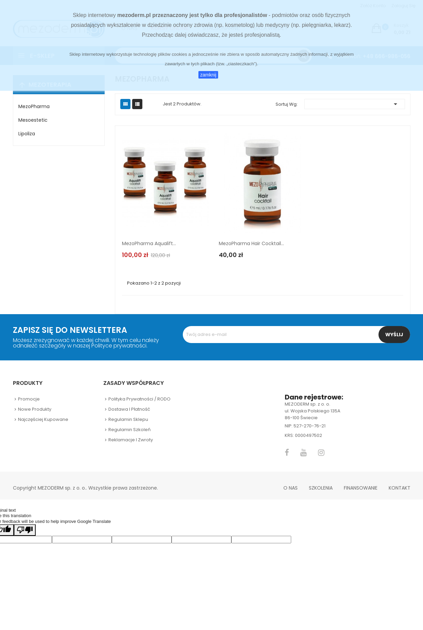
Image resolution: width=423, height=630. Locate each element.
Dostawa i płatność (129, 409)
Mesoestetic (33, 120)
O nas (290, 488)
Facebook (287, 452)
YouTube (303, 452)
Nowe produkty (34, 409)
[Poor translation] (25, 530)
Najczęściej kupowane (43, 419)
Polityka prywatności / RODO (139, 399)
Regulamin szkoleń (129, 429)
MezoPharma (34, 106)
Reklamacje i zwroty (130, 440)
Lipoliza (26, 133)
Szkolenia (321, 488)
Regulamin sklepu (128, 419)
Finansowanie (360, 488)
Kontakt (399, 488)
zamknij (208, 75)
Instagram (321, 452)
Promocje (29, 399)
